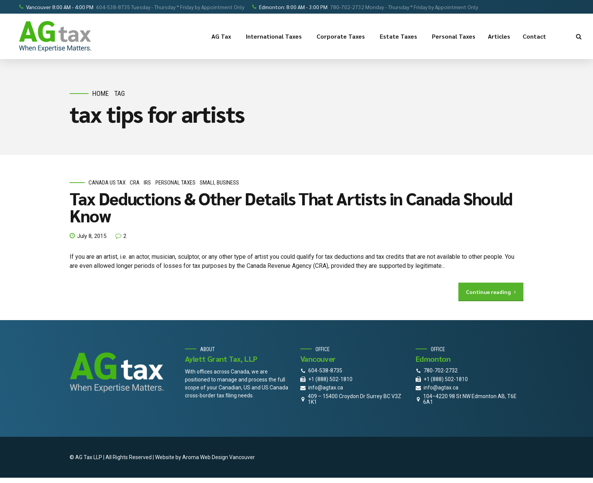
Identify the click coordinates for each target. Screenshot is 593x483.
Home (100, 93)
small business (219, 183)
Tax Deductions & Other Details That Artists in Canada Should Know (291, 206)
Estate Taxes (399, 36)
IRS (147, 183)
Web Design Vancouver (227, 457)
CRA (135, 183)
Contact (535, 36)
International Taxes (275, 36)
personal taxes (175, 183)
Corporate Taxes (342, 36)
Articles (499, 36)
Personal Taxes (453, 36)
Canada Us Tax (107, 183)
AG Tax (222, 36)
